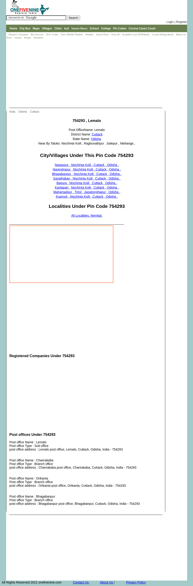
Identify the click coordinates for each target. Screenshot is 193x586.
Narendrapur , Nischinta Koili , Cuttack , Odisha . (87, 169)
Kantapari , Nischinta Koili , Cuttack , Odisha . (87, 187)
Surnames (38, 37)
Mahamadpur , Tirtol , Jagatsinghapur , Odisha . (86, 192)
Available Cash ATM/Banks (136, 34)
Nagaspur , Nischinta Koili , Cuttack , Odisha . (87, 165)
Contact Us (81, 582)
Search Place (102, 34)
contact (18, 37)
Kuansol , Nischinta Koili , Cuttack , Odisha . (87, 196)
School (94, 28)
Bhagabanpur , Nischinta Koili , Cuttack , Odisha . (87, 174)
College (106, 28)
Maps (36, 28)
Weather (89, 34)
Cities (58, 28)
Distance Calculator (18, 34)
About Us (107, 582)
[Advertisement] (98, 73)
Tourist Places (79, 28)
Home (13, 28)
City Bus (25, 28)
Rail (66, 28)
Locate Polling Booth (163, 34)
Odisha (23, 111)
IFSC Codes (52, 34)
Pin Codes (119, 28)
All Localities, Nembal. (86, 215)
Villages (47, 28)
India (13, 111)
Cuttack (35, 111)
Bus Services (37, 34)
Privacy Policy (136, 582)
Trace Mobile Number (72, 34)
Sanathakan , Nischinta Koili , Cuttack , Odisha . (86, 178)
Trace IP (115, 34)
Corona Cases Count (142, 28)
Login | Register (177, 22)
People (27, 37)
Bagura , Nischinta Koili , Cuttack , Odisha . (87, 183)
